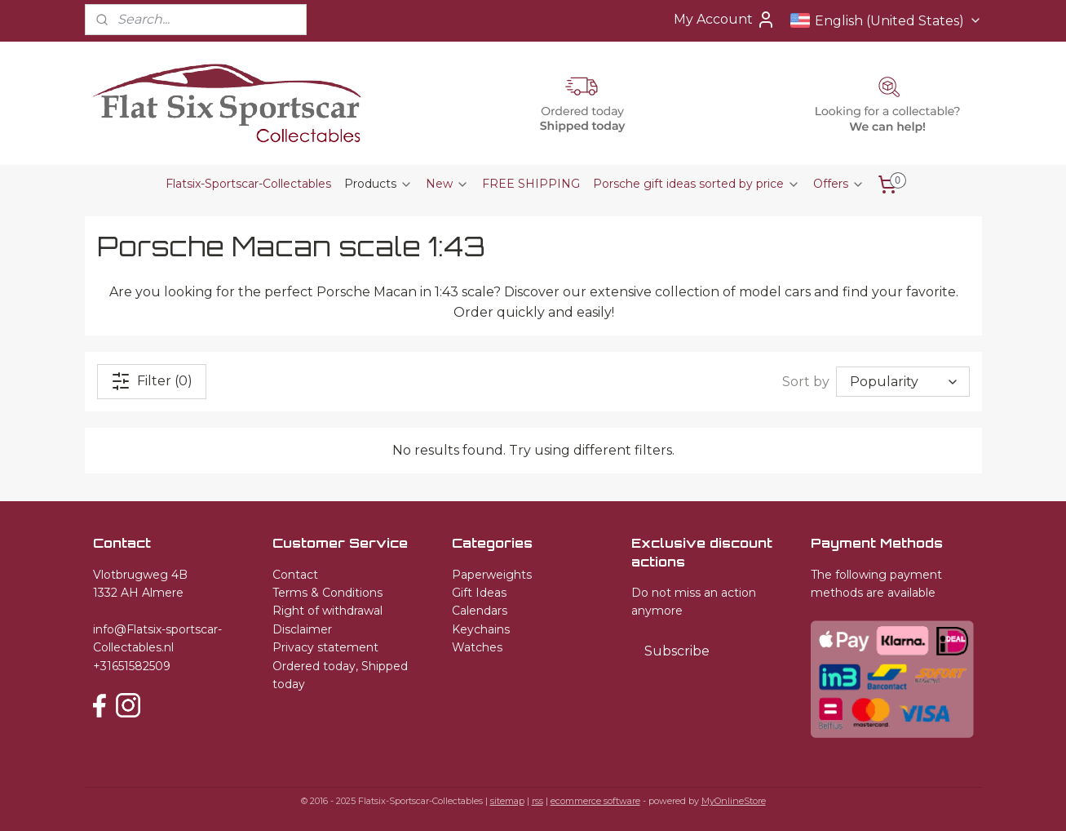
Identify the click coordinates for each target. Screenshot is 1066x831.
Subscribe (677, 651)
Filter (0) (151, 381)
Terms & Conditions (327, 592)
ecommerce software (595, 801)
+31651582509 (131, 666)
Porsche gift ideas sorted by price (696, 183)
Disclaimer (302, 629)
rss (537, 801)
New (447, 183)
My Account (725, 19)
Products (378, 183)
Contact (295, 574)
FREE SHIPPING (531, 183)
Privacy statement (325, 647)
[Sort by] (903, 381)
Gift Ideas (479, 592)
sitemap (507, 801)
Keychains (481, 629)
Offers (839, 183)
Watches (477, 647)
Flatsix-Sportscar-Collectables (248, 183)
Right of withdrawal (327, 610)
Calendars (479, 610)
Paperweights (492, 574)
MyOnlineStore (733, 801)
